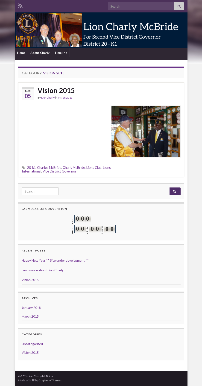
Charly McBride (74, 168)
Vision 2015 (56, 90)
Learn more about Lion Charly (43, 270)
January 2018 (31, 308)
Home (21, 53)
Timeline (60, 53)
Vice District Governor (59, 171)
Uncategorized (32, 344)
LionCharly (48, 97)
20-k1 (31, 168)
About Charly (40, 53)
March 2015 (30, 316)
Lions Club (94, 168)
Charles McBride (49, 168)
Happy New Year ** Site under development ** (55, 260)
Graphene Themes (50, 380)
